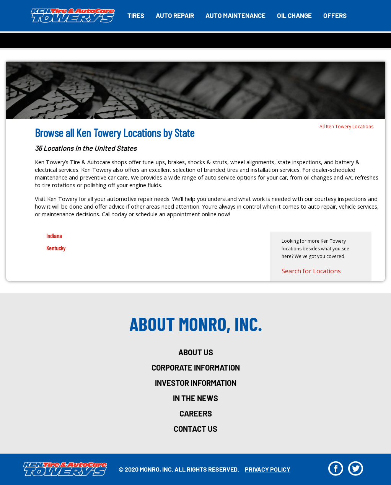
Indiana (54, 235)
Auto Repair (175, 15)
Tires (135, 15)
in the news (195, 398)
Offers (335, 15)
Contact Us (195, 428)
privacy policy (267, 469)
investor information (195, 382)
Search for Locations (311, 271)
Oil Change (294, 15)
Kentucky (55, 247)
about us (195, 352)
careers (195, 413)
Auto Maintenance (235, 15)
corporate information (196, 367)
